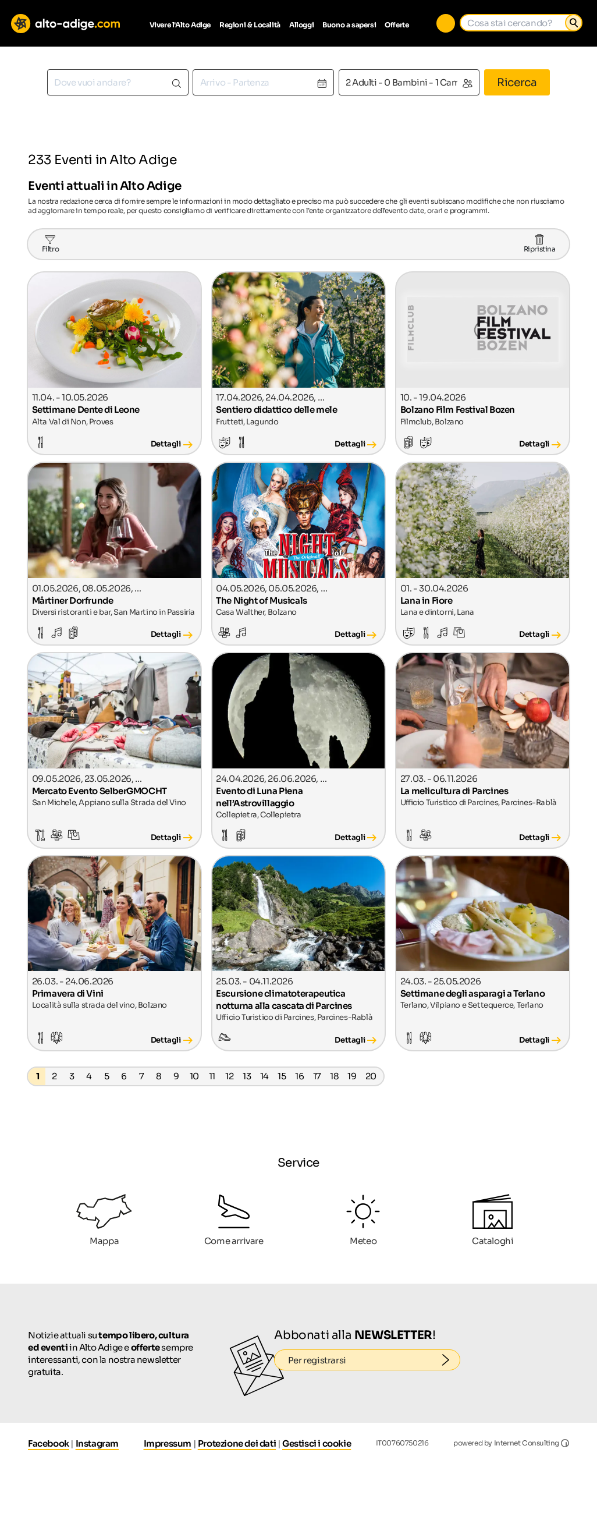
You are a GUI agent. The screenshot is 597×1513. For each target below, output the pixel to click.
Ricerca (516, 82)
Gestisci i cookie (316, 1443)
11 (212, 1076)
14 (264, 1076)
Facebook (48, 1443)
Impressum (167, 1443)
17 (317, 1076)
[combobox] (118, 82)
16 (299, 1076)
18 (334, 1076)
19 (351, 1076)
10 (194, 1076)
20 (370, 1076)
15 (282, 1076)
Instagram (97, 1443)
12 (229, 1076)
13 (247, 1076)
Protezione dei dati (237, 1443)
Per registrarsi (374, 1359)
